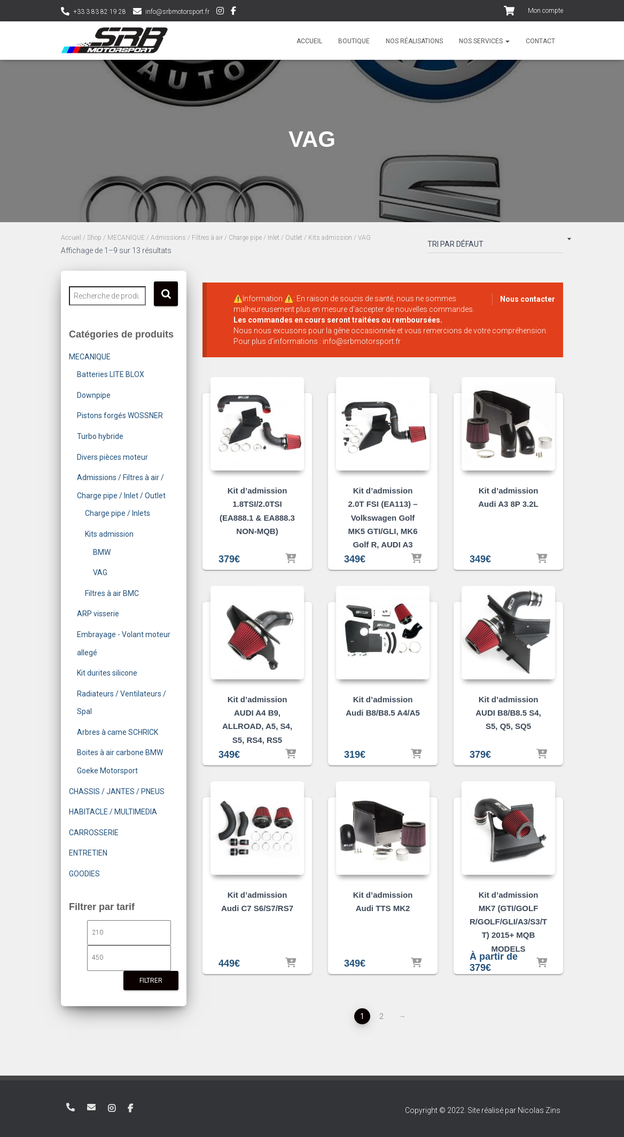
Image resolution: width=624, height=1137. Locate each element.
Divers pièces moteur (112, 457)
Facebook (233, 12)
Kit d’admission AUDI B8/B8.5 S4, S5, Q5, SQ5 (508, 713)
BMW (102, 552)
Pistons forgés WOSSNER (120, 415)
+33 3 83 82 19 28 (99, 11)
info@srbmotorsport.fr (177, 11)
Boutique (354, 41)
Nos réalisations (414, 41)
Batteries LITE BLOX (110, 374)
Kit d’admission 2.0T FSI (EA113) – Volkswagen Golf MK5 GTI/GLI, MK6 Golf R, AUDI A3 (382, 517)
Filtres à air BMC (112, 593)
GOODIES (84, 873)
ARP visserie (98, 613)
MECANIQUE (126, 237)
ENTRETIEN (88, 853)
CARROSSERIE (94, 832)
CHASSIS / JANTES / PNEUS (117, 791)
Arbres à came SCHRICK (117, 732)
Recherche (166, 294)
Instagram (220, 12)
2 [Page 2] (381, 1016)
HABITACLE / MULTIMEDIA (113, 811)
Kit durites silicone (107, 673)
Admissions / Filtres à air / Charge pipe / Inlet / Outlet (226, 237)
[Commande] (495, 246)
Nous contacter (527, 299)
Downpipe (94, 395)
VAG (100, 572)
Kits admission (330, 237)
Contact (540, 41)
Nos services (484, 41)
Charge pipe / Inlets (117, 513)
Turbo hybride (100, 436)
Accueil (309, 41)
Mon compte (545, 10)
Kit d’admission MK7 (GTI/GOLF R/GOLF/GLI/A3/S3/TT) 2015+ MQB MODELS (508, 921)
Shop (94, 237)
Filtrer (150, 980)
